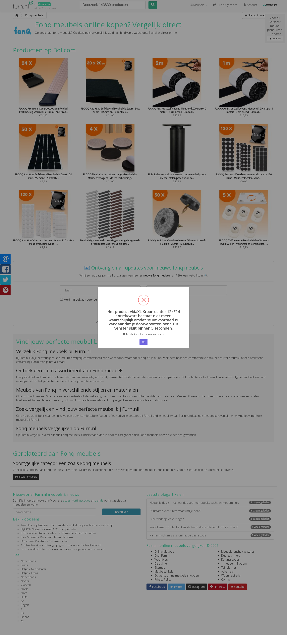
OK (143, 342)
